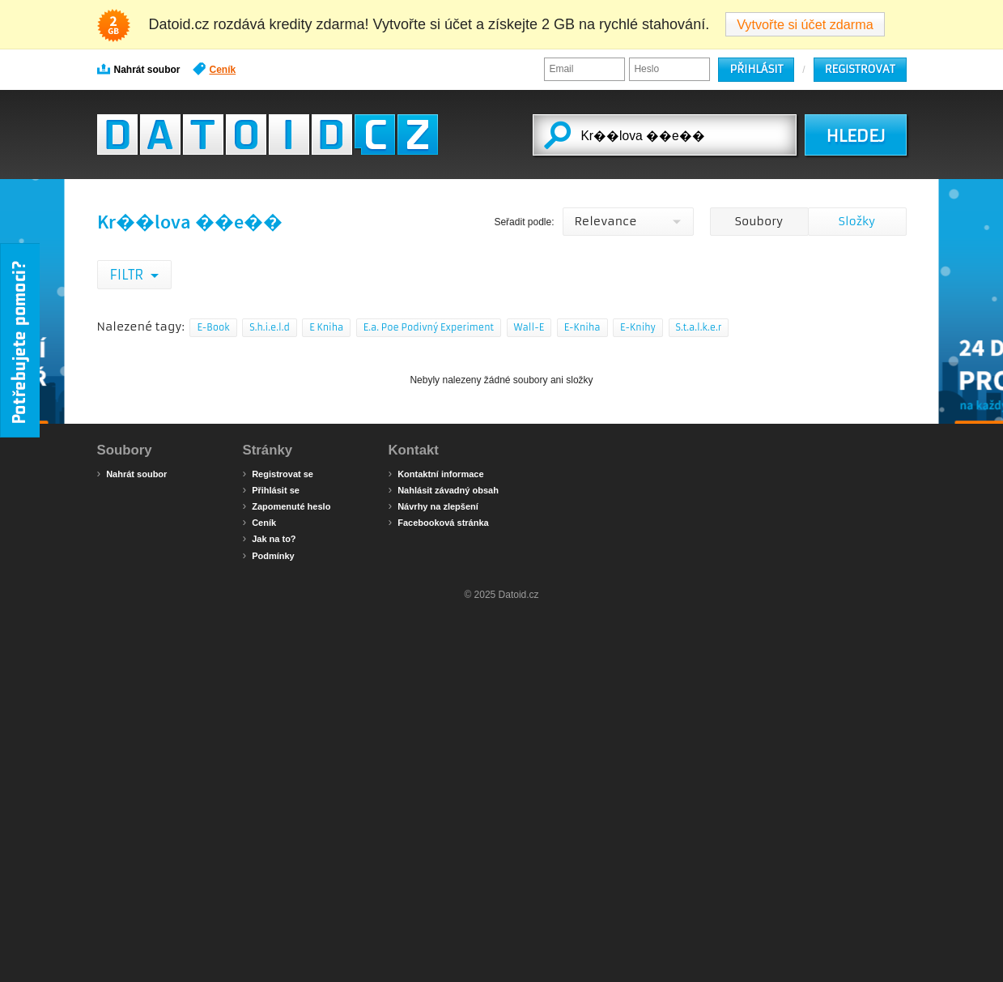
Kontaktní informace (436, 473)
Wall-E (529, 327)
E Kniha (326, 327)
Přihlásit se (271, 489)
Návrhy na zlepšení (433, 505)
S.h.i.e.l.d (269, 327)
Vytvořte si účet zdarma (805, 24)
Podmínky (269, 555)
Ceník (214, 68)
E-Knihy (638, 327)
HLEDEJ (855, 136)
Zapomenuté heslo (287, 505)
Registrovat (860, 69)
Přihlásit (756, 69)
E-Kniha (582, 327)
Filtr (128, 275)
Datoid (267, 134)
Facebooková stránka (439, 521)
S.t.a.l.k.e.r (699, 327)
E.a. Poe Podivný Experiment (428, 327)
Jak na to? (269, 538)
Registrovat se (278, 473)
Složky (857, 221)
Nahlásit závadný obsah (444, 489)
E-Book (213, 327)
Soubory (759, 221)
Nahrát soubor (139, 68)
